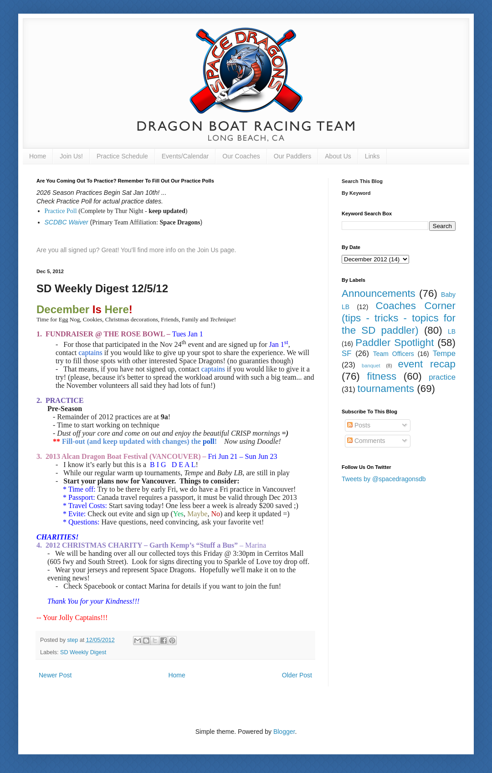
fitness (381, 376)
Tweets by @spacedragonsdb (384, 479)
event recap (427, 364)
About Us (338, 156)
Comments (366, 440)
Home (37, 156)
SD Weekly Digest (83, 652)
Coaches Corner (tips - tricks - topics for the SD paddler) (399, 318)
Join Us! (71, 156)
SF (346, 353)
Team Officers (393, 353)
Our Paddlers (292, 156)
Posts (358, 425)
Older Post (297, 675)
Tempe (444, 353)
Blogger (284, 731)
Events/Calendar (185, 156)
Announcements (378, 293)
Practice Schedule (122, 156)
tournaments (386, 388)
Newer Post (55, 675)
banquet (371, 365)
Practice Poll (61, 211)
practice (442, 377)
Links (372, 156)
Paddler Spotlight (394, 342)
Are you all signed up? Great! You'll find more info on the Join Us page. (136, 250)
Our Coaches (241, 156)
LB (452, 331)
